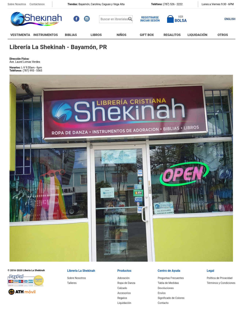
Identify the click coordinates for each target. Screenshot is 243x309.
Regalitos (172, 35)
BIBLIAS (71, 35)
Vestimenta (20, 35)
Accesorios (124, 292)
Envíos (162, 292)
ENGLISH (230, 19)
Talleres (72, 282)
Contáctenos (37, 4)
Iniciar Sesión (150, 20)
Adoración (124, 278)
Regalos (122, 297)
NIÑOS (121, 35)
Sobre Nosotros (17, 4)
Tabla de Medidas (168, 282)
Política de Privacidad (220, 278)
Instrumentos (45, 35)
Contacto (163, 302)
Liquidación (197, 35)
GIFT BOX (147, 35)
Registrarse (150, 17)
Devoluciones (166, 287)
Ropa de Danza (126, 282)
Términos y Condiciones (221, 282)
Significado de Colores (171, 297)
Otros (223, 35)
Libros (96, 35)
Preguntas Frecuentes (171, 278)
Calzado (122, 287)
